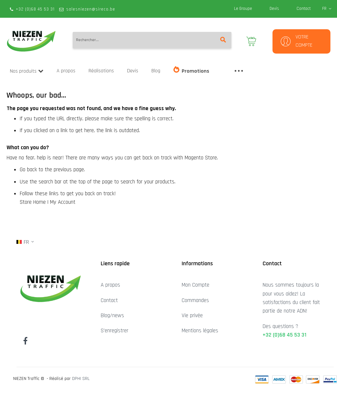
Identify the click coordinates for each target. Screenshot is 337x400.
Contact (304, 8)
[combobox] (152, 40)
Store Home (33, 202)
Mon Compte (195, 285)
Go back (28, 169)
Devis (274, 8)
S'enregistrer (114, 330)
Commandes (195, 300)
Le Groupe (243, 8)
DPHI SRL (81, 379)
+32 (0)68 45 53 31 (35, 9)
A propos (110, 285)
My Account (62, 202)
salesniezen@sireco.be (90, 9)
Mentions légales (200, 330)
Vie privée (192, 315)
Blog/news (112, 315)
